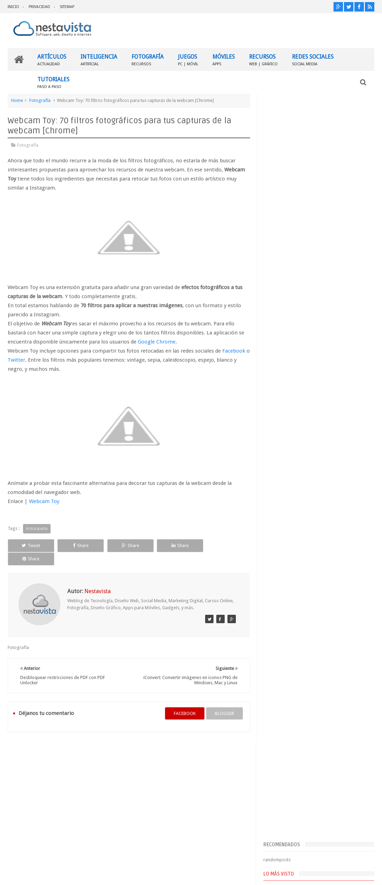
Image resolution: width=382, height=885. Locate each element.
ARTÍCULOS (51, 59)
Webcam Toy (44, 501)
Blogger (314, 874)
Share (79, 545)
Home (17, 100)
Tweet (30, 545)
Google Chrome (156, 342)
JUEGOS (188, 59)
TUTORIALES (53, 82)
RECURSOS (263, 59)
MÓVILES (223, 59)
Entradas (279, 522)
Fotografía (40, 100)
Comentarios (283, 534)
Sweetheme (362, 874)
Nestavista (86, 874)
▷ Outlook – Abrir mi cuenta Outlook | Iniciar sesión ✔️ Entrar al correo (329, 380)
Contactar (357, 750)
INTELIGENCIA (99, 59)
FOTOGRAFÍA (148, 59)
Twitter (21, 360)
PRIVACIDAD (39, 7)
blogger (223, 700)
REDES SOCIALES (313, 59)
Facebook (233, 351)
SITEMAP (67, 7)
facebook (184, 700)
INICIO (13, 7)
